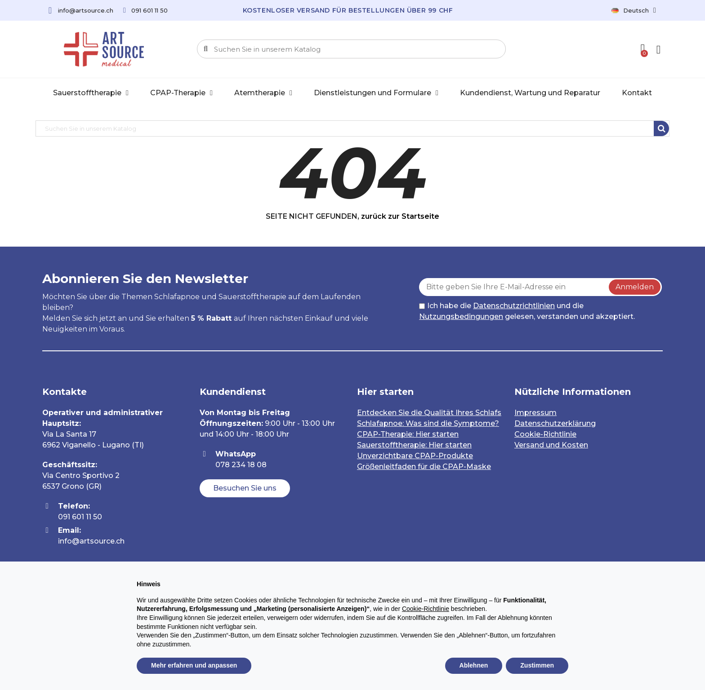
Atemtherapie (263, 93)
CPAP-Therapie (181, 93)
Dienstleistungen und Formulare (376, 93)
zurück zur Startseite (400, 216)
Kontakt (637, 92)
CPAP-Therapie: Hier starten (408, 434)
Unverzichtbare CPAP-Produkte (415, 455)
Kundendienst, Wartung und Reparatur (530, 92)
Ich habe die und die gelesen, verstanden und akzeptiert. (527, 311)
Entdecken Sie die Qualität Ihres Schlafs (429, 412)
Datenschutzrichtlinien (514, 305)
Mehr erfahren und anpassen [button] (194, 665)
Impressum (535, 412)
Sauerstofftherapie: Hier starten (414, 445)
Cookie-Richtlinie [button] (425, 608)
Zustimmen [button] (537, 665)
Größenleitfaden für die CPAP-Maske (424, 466)
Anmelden (635, 287)
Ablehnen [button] (474, 665)
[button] (245, 488)
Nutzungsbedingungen (461, 316)
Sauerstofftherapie (91, 93)
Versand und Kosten (551, 445)
